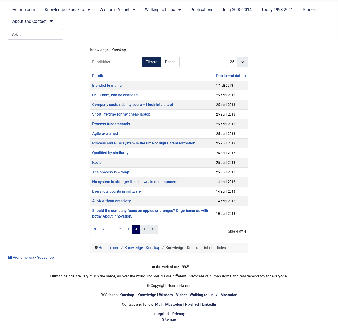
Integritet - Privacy (169, 314)
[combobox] (35, 34)
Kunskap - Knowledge (137, 295)
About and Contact (29, 21)
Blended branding (107, 85)
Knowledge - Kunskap (64, 9)
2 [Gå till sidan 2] (120, 229)
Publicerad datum (231, 76)
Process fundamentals (111, 124)
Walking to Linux (160, 9)
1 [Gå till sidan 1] (112, 229)
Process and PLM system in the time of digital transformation (143, 143)
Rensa (170, 62)
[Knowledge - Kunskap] (88, 9)
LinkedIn (209, 304)
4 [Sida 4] (136, 229)
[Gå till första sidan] (95, 229)
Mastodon (228, 295)
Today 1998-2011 (277, 9)
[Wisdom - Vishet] (133, 9)
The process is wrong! (110, 172)
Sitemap (169, 319)
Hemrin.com (23, 9)
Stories (309, 9)
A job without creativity (111, 201)
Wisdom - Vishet (114, 9)
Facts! (97, 162)
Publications (202, 9)
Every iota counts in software (116, 191)
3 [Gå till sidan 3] (128, 229)
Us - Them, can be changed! (115, 95)
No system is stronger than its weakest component (134, 182)
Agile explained (105, 133)
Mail (158, 304)
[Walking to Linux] (179, 9)
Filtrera (151, 62)
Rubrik (97, 76)
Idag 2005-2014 (237, 9)
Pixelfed (192, 304)
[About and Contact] (50, 21)
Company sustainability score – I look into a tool (132, 104)
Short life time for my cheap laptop (121, 114)
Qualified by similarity (110, 153)
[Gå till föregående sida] (104, 229)
